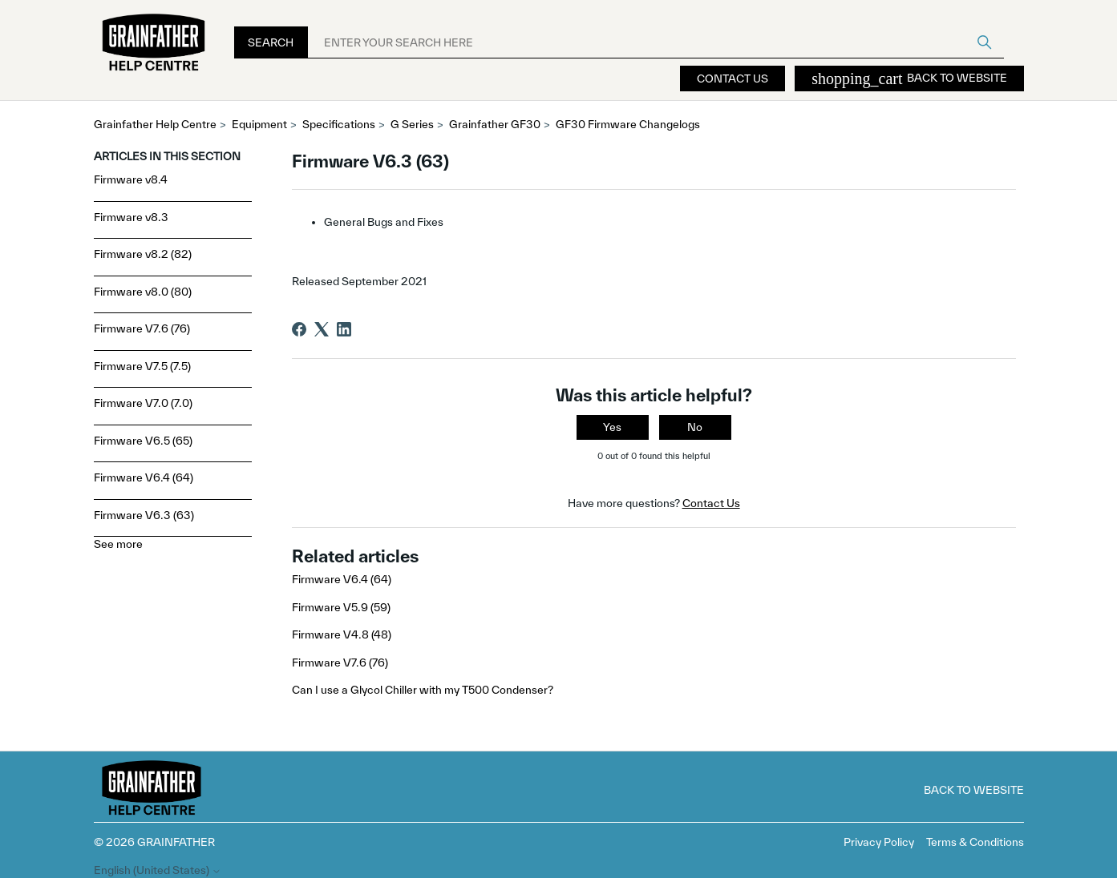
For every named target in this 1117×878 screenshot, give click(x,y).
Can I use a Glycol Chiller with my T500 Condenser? (422, 689)
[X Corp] (321, 329)
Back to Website (908, 78)
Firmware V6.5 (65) (143, 440)
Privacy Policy (879, 842)
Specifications (338, 124)
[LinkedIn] (344, 329)
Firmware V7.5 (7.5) (142, 366)
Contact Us (732, 78)
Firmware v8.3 (131, 217)
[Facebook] (299, 329)
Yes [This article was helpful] (612, 427)
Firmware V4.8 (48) (341, 634)
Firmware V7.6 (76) (142, 328)
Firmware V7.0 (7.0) (143, 403)
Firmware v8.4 (131, 179)
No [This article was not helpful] (694, 427)
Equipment (259, 124)
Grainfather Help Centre (155, 124)
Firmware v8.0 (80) (143, 291)
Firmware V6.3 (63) (144, 515)
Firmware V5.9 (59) (341, 607)
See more (118, 544)
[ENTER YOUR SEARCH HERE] (656, 42)
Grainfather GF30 (494, 124)
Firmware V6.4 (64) (143, 477)
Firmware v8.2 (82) (143, 254)
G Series (412, 124)
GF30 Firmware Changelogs (628, 124)
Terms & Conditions (975, 842)
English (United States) (157, 870)
